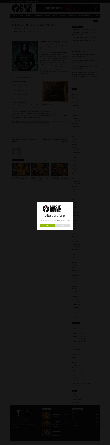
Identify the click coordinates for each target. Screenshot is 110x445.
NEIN (62, 225)
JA (47, 225)
